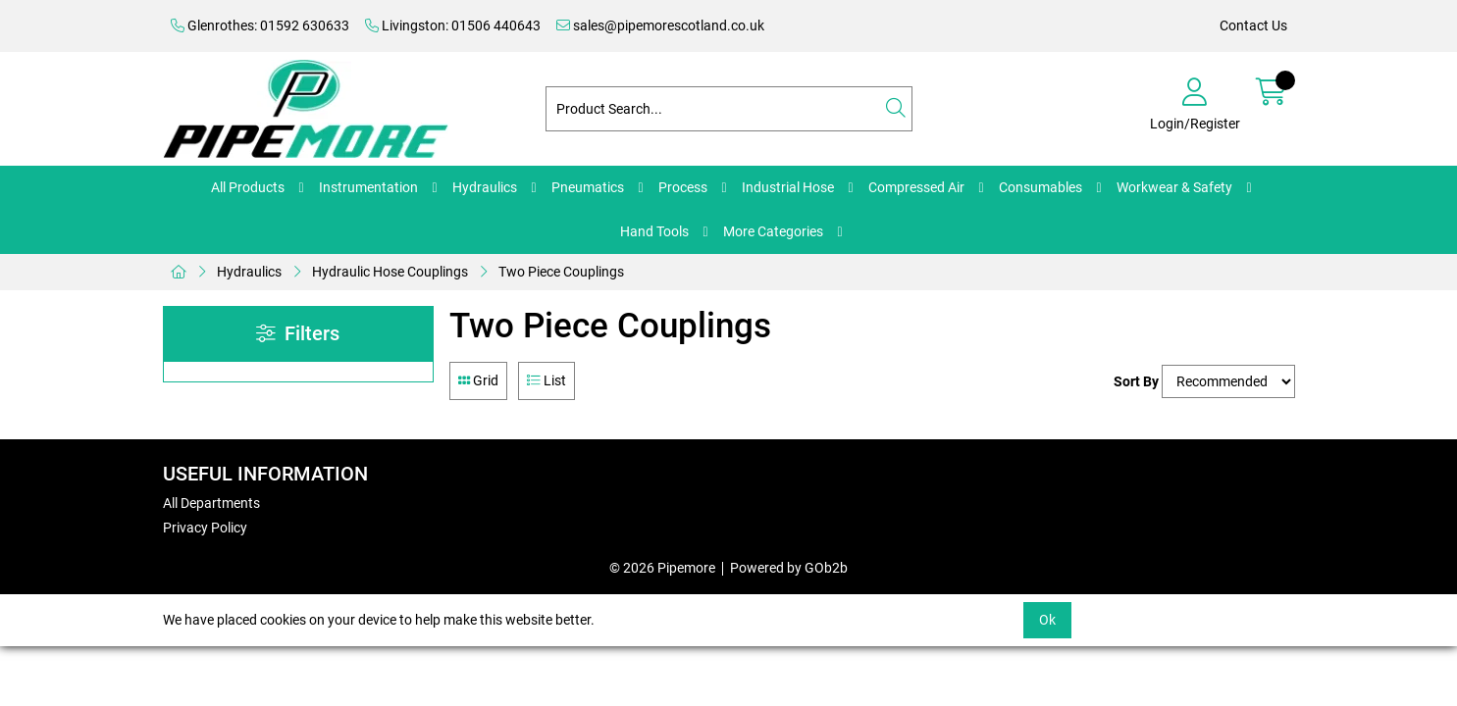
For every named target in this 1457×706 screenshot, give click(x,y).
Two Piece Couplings (561, 271)
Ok (1047, 620)
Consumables (1040, 187)
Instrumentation (368, 187)
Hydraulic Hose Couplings (390, 271)
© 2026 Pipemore (662, 568)
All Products (248, 187)
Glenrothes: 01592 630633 (260, 25)
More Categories (773, 231)
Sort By (1136, 381)
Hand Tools (654, 231)
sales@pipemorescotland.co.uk (660, 25)
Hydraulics (484, 187)
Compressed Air (916, 187)
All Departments (211, 503)
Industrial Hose (788, 187)
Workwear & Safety (1174, 187)
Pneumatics (587, 187)
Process (682, 187)
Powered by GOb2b (789, 568)
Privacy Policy (205, 527)
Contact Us (1253, 25)
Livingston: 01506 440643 (453, 25)
